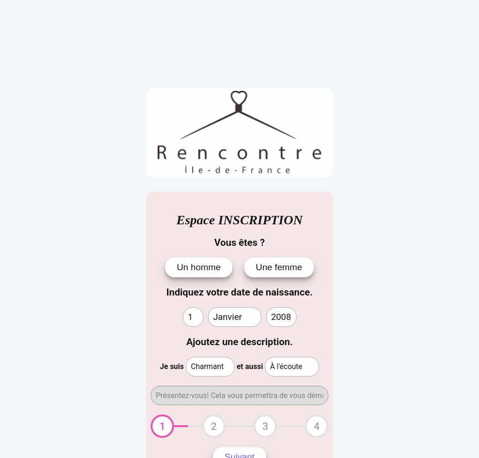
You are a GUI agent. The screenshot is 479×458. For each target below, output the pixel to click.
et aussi (250, 366)
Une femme (279, 267)
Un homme (199, 267)
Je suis (172, 366)
